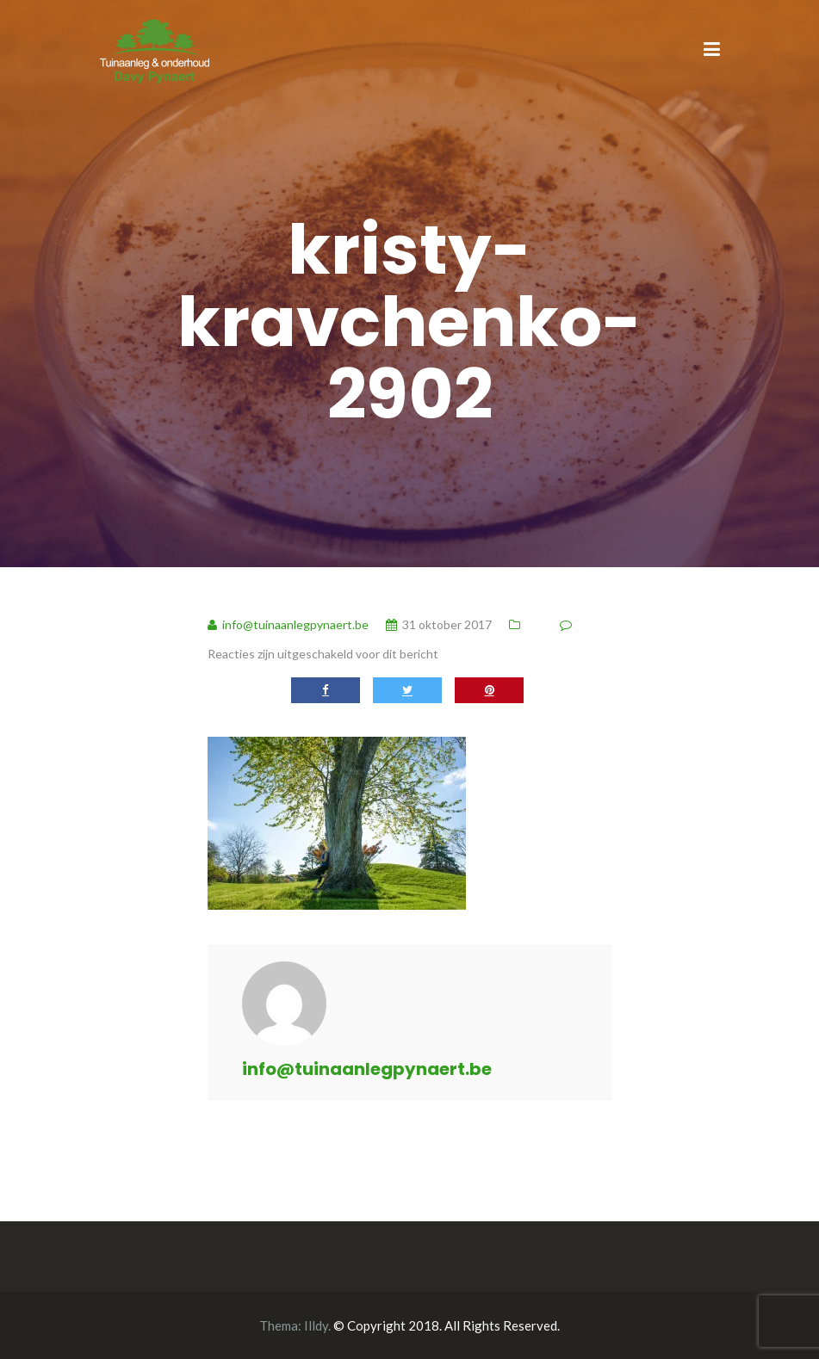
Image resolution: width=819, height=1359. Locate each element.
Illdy (316, 1325)
